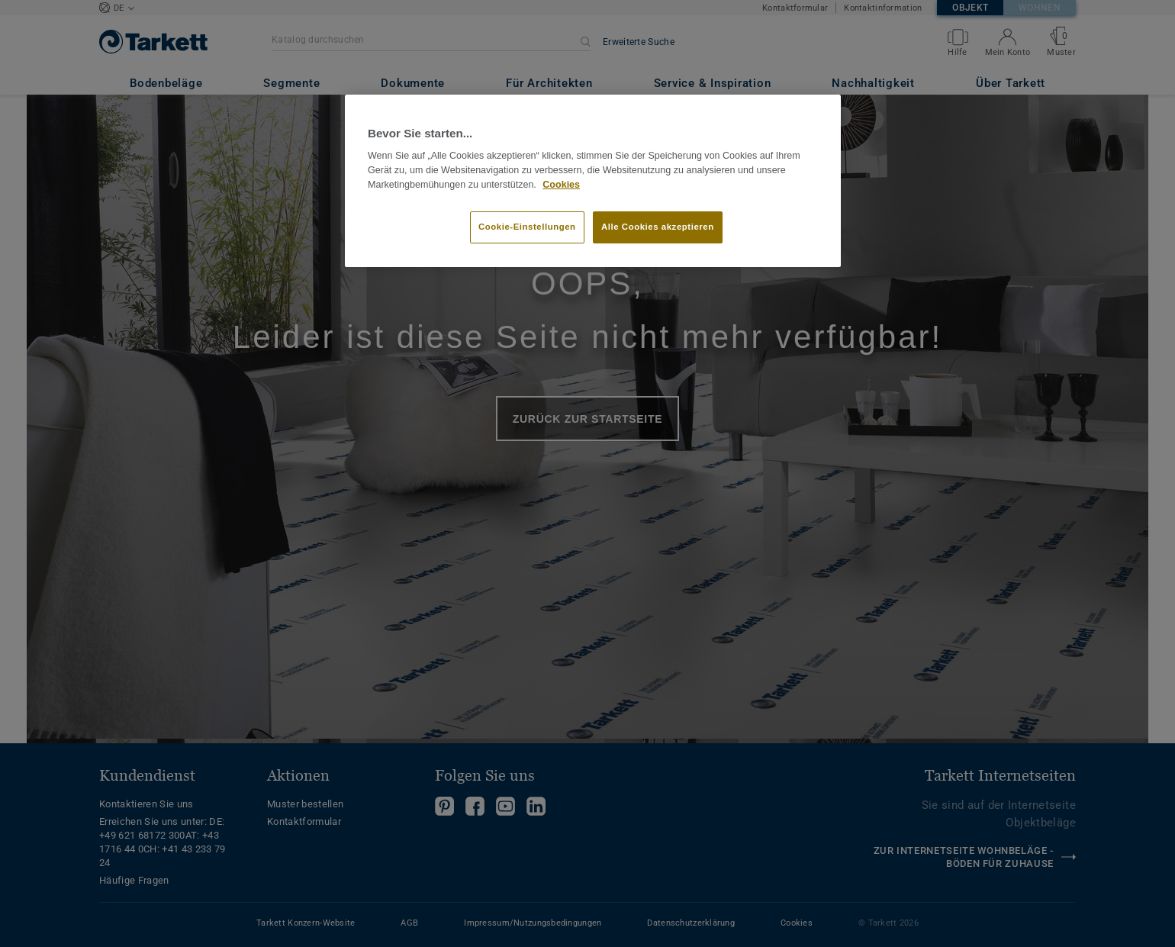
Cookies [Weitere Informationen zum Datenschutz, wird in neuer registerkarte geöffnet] (561, 184)
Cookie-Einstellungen (527, 226)
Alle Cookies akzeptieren (657, 226)
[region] (593, 181)
